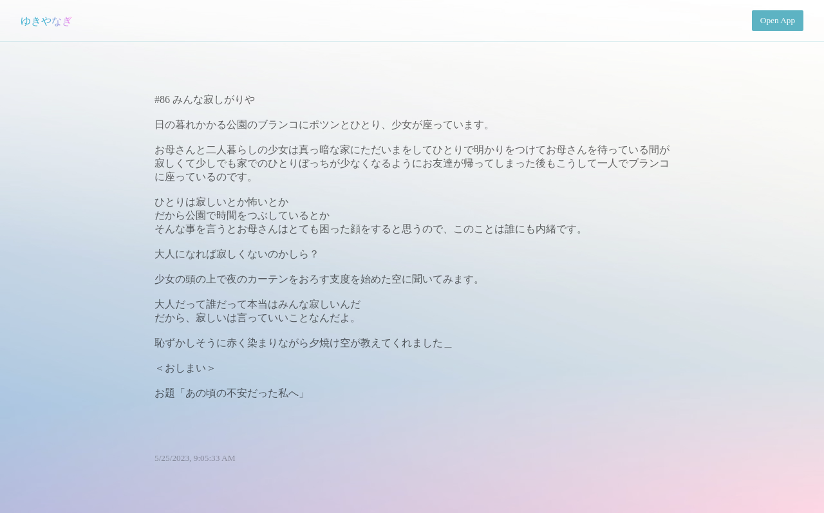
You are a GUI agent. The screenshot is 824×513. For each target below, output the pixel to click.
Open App (777, 20)
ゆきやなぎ (46, 20)
